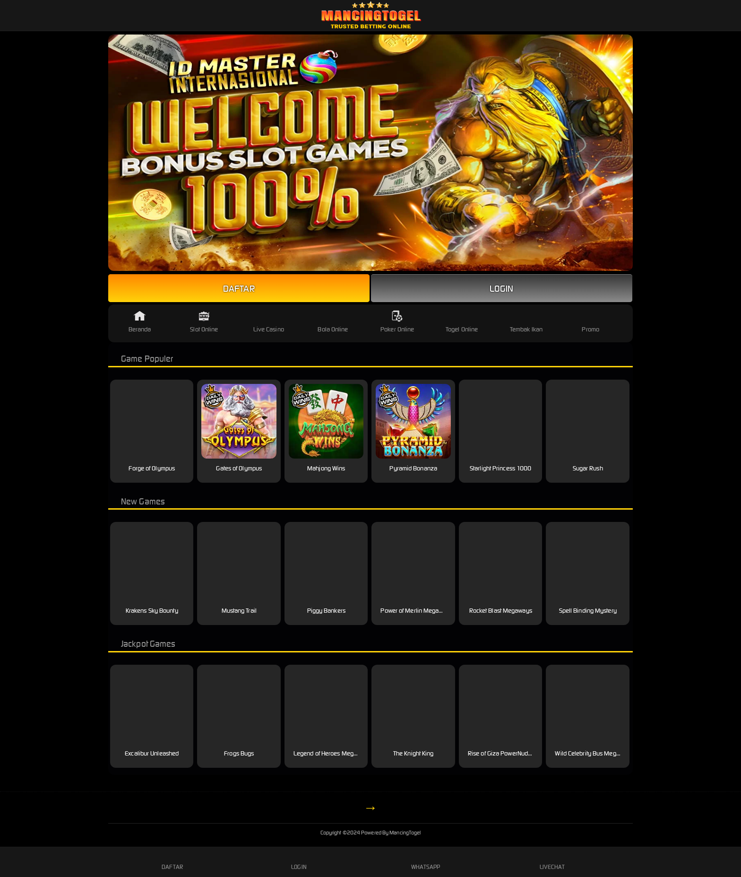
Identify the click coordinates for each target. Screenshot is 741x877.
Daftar (239, 288)
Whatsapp (425, 861)
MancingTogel (370, 832)
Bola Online (333, 321)
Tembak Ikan (526, 321)
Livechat (552, 861)
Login (502, 288)
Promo (590, 321)
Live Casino (268, 321)
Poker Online (397, 321)
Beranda (140, 321)
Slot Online (204, 321)
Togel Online (462, 321)
